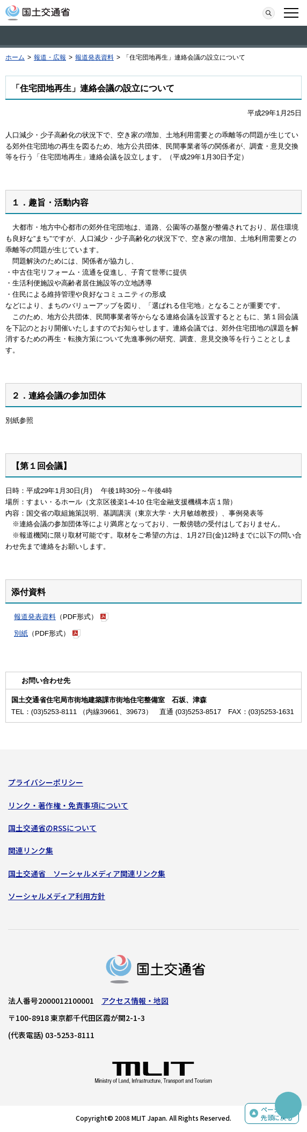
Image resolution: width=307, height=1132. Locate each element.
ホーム (15, 57)
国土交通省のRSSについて (52, 827)
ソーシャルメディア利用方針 (56, 896)
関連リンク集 (30, 850)
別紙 (21, 633)
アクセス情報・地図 (135, 1000)
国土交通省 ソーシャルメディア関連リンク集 (86, 873)
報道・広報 (50, 57)
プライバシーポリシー (45, 782)
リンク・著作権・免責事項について (68, 805)
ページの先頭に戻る (277, 1113)
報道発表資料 (94, 57)
